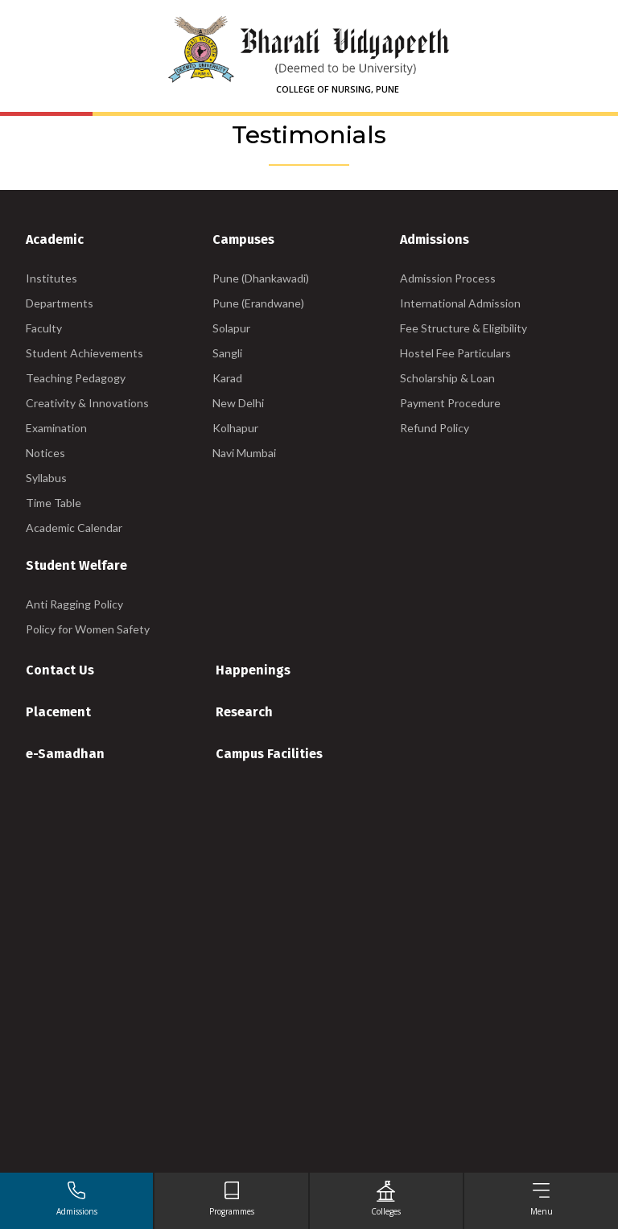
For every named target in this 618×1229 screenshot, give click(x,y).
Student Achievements (84, 353)
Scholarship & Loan (447, 378)
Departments (59, 303)
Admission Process (448, 278)
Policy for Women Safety (88, 629)
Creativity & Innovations (87, 403)
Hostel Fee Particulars (455, 353)
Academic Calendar (74, 527)
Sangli (227, 353)
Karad (227, 378)
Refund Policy (434, 428)
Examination (56, 428)
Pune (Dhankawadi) (260, 278)
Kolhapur (235, 428)
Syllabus (46, 478)
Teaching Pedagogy (76, 378)
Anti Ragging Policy (74, 604)
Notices (45, 453)
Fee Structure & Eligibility (463, 328)
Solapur (231, 328)
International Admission (460, 303)
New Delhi (238, 403)
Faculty (44, 328)
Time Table (53, 502)
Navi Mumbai (244, 453)
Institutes (51, 278)
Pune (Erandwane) (258, 303)
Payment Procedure (450, 403)
